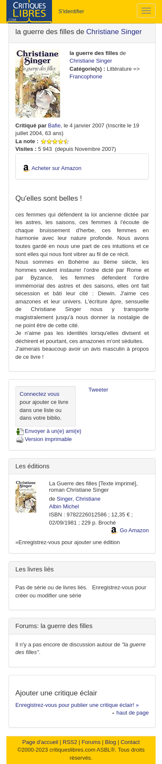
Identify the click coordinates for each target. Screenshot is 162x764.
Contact (130, 742)
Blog (110, 742)
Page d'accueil (40, 742)
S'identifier (71, 11)
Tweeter (98, 389)
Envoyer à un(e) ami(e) (48, 431)
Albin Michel (64, 506)
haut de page (130, 712)
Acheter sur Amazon (56, 168)
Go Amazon (134, 530)
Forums (91, 742)
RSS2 (70, 742)
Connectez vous (39, 394)
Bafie (54, 125)
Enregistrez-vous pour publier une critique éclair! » (77, 705)
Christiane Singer (114, 32)
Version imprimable (43, 439)
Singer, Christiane (79, 499)
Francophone (85, 76)
